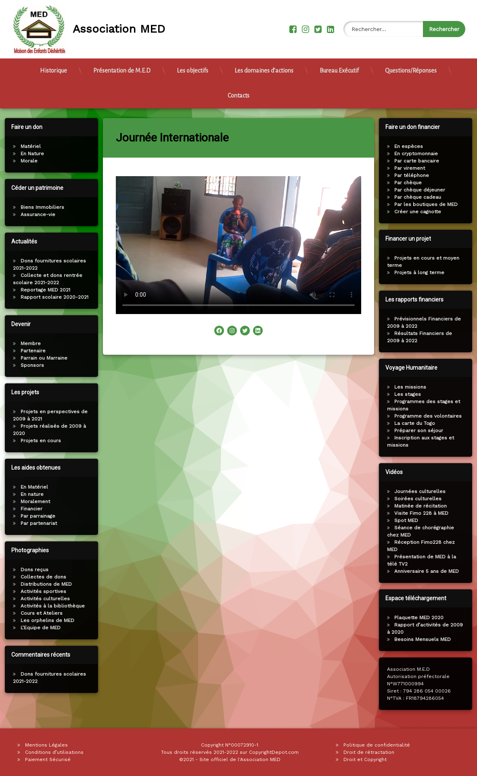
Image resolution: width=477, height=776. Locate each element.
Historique (53, 66)
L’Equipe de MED (37, 627)
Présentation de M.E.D (122, 66)
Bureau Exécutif (339, 66)
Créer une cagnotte (421, 211)
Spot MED (410, 520)
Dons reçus (31, 569)
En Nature (28, 153)
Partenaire (29, 351)
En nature (28, 494)
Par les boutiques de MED (430, 204)
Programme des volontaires (432, 416)
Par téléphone (415, 175)
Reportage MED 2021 (42, 290)
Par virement (413, 168)
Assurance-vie (34, 214)
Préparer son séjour (422, 430)
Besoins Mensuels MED (426, 639)
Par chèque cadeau (421, 197)
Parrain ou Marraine (40, 358)
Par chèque (412, 182)
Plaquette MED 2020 (423, 617)
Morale (25, 161)
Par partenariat (35, 523)
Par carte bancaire (420, 161)
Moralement (31, 501)
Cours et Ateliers (38, 613)
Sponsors (28, 365)
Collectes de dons (40, 577)
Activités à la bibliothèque (49, 606)
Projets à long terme (423, 272)
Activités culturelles (41, 598)
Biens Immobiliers (39, 207)
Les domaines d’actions (263, 66)
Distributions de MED (42, 584)
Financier (28, 509)
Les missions (414, 387)
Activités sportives (40, 591)
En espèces (412, 146)
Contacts (238, 91)
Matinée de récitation (424, 506)
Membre (27, 343)
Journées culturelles (424, 491)
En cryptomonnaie (420, 153)
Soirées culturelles (422, 498)
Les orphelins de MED (44, 620)
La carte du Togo (418, 423)
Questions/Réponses (411, 66)
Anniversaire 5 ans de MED (430, 571)
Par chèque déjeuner (423, 190)
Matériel (27, 146)
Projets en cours (37, 440)
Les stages (411, 394)
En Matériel (30, 487)
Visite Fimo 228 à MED (425, 513)
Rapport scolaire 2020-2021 (51, 297)
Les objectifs (192, 66)
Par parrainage (34, 516)
